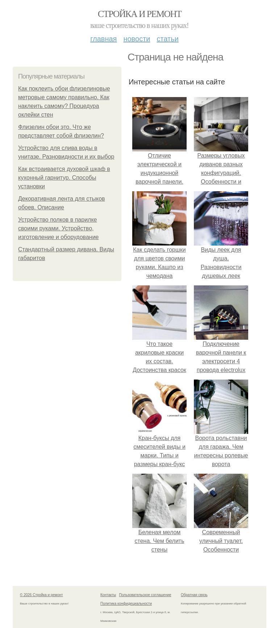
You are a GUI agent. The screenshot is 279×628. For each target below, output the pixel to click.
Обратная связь (194, 595)
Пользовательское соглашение (145, 595)
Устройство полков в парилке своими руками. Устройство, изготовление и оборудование (58, 228)
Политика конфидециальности (126, 604)
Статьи (167, 39)
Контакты (108, 595)
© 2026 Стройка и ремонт (41, 595)
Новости (136, 39)
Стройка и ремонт (140, 14)
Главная (103, 39)
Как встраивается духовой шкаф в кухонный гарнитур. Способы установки (64, 177)
